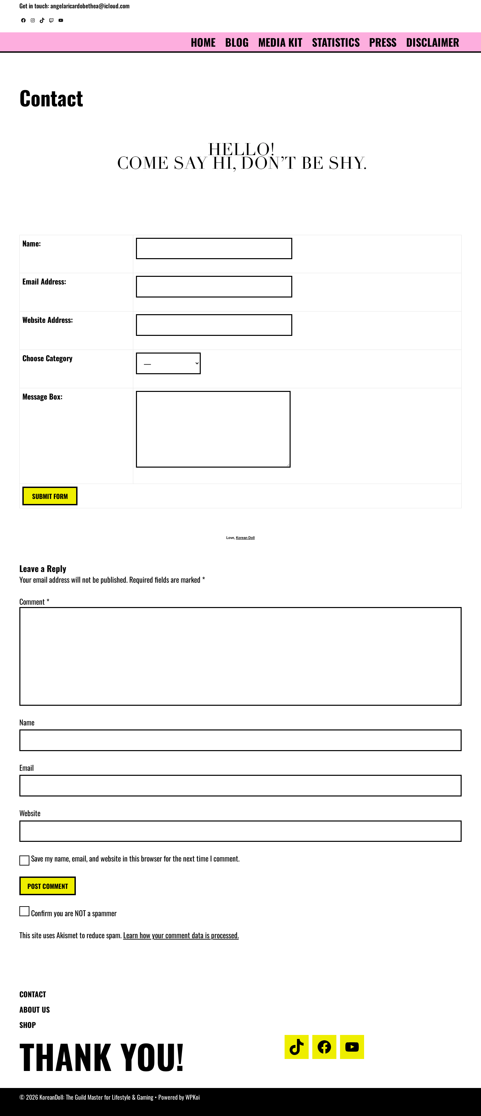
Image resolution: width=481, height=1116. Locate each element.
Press (382, 42)
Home (203, 42)
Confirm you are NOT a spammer (68, 913)
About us (34, 1009)
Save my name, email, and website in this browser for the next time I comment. (135, 858)
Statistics (336, 42)
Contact (32, 994)
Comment (34, 601)
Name (26, 722)
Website (29, 812)
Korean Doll (245, 538)
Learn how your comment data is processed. (181, 935)
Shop (27, 1024)
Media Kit (280, 42)
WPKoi (192, 1097)
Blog (237, 42)
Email (26, 767)
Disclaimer (432, 42)
